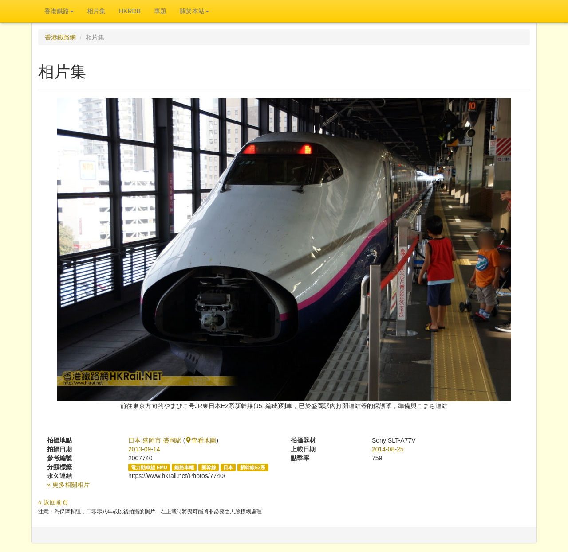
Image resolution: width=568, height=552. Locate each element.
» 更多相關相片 (68, 484)
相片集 (96, 11)
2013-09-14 (144, 449)
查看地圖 (200, 440)
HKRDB (130, 11)
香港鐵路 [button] (59, 11)
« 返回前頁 (53, 502)
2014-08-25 (388, 449)
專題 (160, 11)
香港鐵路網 (60, 37)
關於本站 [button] (194, 11)
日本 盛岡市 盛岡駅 (154, 440)
